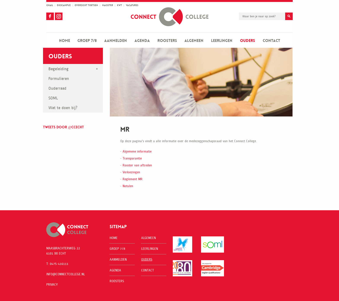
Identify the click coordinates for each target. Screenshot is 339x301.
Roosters (167, 40)
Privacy (52, 284)
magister (107, 5)
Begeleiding (58, 69)
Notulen (128, 186)
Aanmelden (115, 40)
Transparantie (132, 158)
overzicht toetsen (86, 5)
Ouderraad (57, 88)
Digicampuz (64, 5)
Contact (271, 40)
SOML (53, 98)
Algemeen (193, 40)
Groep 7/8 (87, 40)
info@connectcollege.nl (65, 274)
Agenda (142, 40)
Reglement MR (132, 179)
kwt (119, 5)
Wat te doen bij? (62, 107)
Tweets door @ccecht (63, 127)
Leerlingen (221, 40)
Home (64, 40)
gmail (49, 5)
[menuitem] (64, 40)
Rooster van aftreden (137, 165)
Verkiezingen (131, 172)
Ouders (247, 40)
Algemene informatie (137, 151)
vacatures (132, 5)
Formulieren (58, 78)
